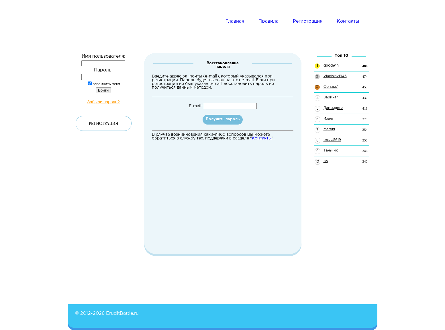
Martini (329, 129)
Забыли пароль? (103, 102)
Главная (235, 21)
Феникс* (331, 86)
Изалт (329, 118)
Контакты (348, 21)
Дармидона (333, 108)
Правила (268, 21)
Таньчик (331, 150)
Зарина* (331, 97)
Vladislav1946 (335, 76)
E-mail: (223, 106)
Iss (326, 161)
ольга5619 (332, 139)
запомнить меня (104, 84)
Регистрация (307, 21)
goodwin (331, 65)
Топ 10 (341, 55)
